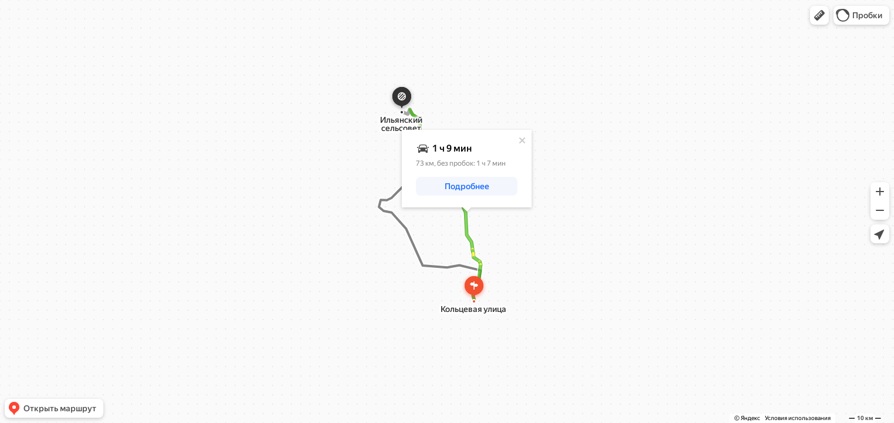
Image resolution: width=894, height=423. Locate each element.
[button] (819, 15)
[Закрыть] (522, 140)
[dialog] (467, 168)
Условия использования (798, 418)
